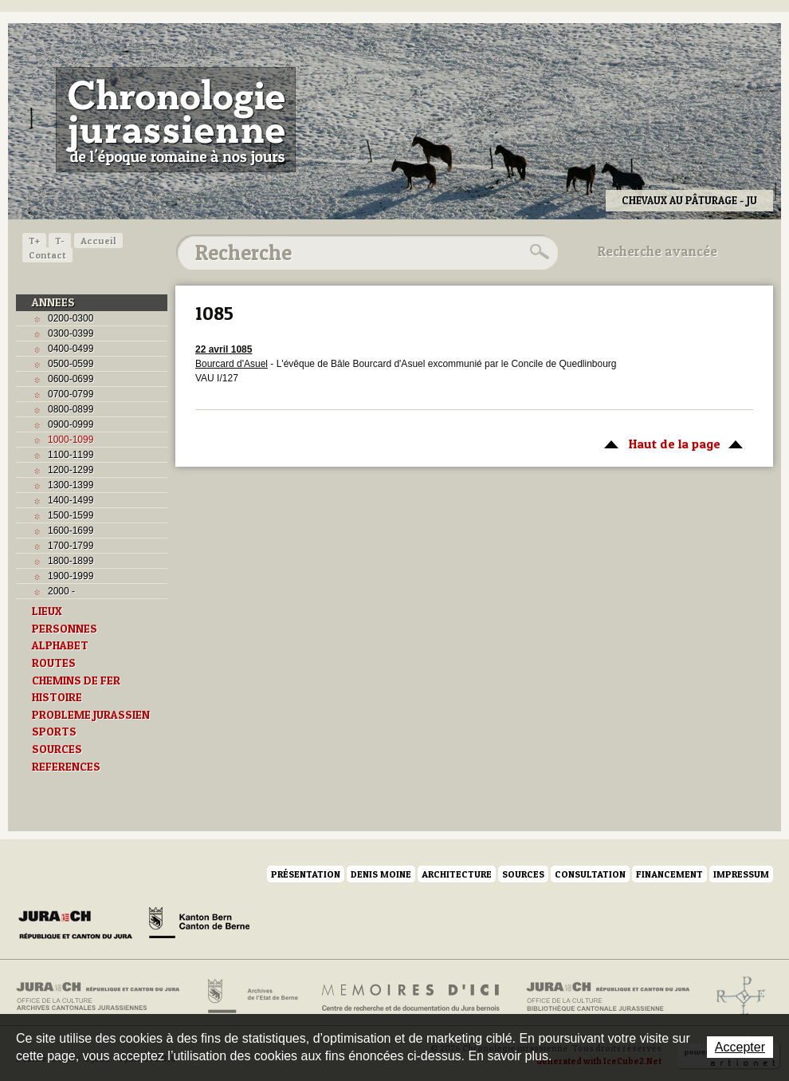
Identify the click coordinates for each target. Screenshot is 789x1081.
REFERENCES (66, 766)
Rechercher (537, 252)
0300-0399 (70, 333)
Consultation (590, 874)
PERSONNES (64, 628)
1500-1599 (70, 515)
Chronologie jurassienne (176, 119)
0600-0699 (70, 379)
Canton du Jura (79, 925)
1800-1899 (70, 560)
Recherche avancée (657, 251)
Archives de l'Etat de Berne (251, 996)
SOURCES (57, 749)
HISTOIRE (57, 697)
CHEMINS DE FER (76, 680)
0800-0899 (70, 409)
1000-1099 (70, 439)
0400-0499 (70, 348)
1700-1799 (70, 545)
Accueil (98, 241)
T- (60, 241)
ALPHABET (60, 645)
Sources (523, 874)
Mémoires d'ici (411, 996)
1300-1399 (70, 485)
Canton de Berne (199, 925)
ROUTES (54, 663)
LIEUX (47, 611)
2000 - (61, 591)
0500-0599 (70, 363)
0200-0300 (70, 318)
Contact (47, 255)
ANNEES (53, 302)
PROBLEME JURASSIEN (91, 715)
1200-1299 (70, 469)
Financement (669, 874)
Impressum (741, 874)
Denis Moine (381, 874)
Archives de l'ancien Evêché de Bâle (736, 996)
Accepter (740, 1047)
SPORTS (54, 731)
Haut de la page (670, 443)
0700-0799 (70, 394)
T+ (34, 241)
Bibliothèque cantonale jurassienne (608, 996)
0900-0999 (70, 424)
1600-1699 (70, 530)
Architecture (457, 874)
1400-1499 (70, 500)
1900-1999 (70, 576)
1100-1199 (70, 454)
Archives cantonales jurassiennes (104, 996)
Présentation (305, 874)
